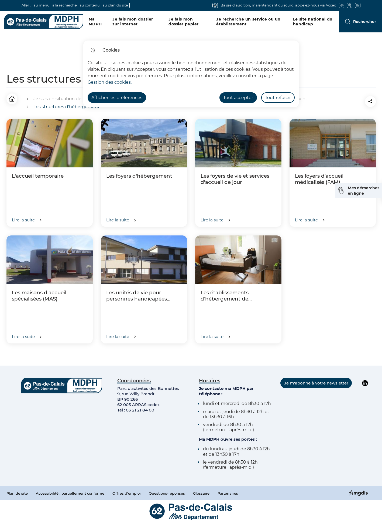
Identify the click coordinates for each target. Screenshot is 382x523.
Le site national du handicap (313, 21)
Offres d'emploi (126, 493)
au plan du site (115, 5)
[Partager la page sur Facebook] (355, 101)
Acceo (331, 5)
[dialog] (191, 74)
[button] (340, 101)
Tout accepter (238, 97)
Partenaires (228, 493)
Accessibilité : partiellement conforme (70, 493)
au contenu (90, 5)
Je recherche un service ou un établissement (248, 21)
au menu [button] (41, 5)
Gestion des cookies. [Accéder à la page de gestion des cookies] (110, 82)
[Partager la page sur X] (370, 101)
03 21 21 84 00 (140, 410)
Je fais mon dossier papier (183, 21)
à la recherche (64, 5)
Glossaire (201, 493)
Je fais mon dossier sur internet (132, 21)
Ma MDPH (95, 21)
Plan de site (17, 493)
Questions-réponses (167, 493)
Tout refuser (278, 97)
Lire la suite (27, 219)
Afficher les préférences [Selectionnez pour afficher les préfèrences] (116, 97)
